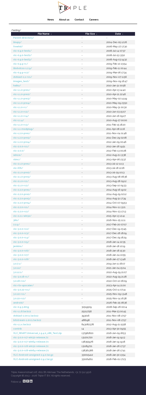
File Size (90, 33)
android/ (18, 302)
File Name (43, 33)
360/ (16, 220)
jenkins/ (18, 246)
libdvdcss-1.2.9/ (22, 68)
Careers (94, 19)
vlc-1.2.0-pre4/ (22, 142)
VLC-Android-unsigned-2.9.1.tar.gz (33, 359)
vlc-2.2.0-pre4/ (22, 202)
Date (118, 33)
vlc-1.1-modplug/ (23, 129)
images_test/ (21, 81)
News (50, 19)
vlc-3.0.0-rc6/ (21, 250)
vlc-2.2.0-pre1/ (22, 189)
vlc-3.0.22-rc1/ (21, 289)
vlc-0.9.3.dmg (21, 307)
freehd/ (18, 46)
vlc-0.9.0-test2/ (22, 55)
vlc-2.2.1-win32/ (22, 216)
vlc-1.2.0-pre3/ (22, 137)
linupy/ (17, 42)
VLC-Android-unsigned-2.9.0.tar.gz (33, 355)
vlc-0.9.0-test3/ (22, 59)
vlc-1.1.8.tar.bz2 (22, 311)
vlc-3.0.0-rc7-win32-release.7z (30, 337)
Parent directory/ (23, 37)
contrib (17, 328)
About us (64, 19)
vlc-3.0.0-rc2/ (21, 229)
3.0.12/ (17, 268)
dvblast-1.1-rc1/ (22, 77)
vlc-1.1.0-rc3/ (21, 124)
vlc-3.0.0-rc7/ (21, 255)
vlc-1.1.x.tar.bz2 (22, 324)
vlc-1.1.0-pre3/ (22, 98)
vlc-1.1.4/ (18, 120)
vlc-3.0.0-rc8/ (21, 259)
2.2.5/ (16, 224)
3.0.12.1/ (18, 272)
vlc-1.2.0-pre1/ (22, 133)
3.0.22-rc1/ (19, 294)
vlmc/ (17, 159)
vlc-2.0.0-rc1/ (21, 146)
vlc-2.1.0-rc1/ (21, 181)
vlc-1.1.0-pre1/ (21, 90)
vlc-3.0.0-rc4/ (21, 237)
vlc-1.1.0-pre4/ (22, 103)
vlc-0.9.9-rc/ (20, 63)
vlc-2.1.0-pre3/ (22, 176)
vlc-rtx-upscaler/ (23, 285)
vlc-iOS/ (18, 168)
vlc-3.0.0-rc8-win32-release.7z (30, 346)
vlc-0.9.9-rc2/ (21, 72)
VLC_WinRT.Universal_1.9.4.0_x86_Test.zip (37, 333)
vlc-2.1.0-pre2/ (22, 172)
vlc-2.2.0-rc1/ (21, 207)
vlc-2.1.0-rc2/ (21, 185)
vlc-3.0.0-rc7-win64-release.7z (31, 341)
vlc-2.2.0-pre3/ (22, 198)
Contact (79, 19)
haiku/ (17, 85)
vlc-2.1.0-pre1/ (22, 163)
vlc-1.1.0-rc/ (20, 107)
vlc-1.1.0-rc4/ (21, 116)
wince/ (17, 155)
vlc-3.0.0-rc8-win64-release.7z (31, 350)
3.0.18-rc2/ (19, 281)
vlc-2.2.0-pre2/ (22, 194)
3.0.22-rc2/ (19, 298)
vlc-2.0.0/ (19, 150)
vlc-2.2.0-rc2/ (21, 211)
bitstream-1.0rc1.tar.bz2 (27, 320)
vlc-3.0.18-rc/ (21, 276)
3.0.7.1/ (17, 263)
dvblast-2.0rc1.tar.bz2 (25, 315)
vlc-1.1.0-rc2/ (21, 111)
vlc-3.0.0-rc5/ (21, 242)
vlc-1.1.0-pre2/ (22, 94)
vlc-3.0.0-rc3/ (21, 233)
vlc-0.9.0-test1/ (22, 50)
